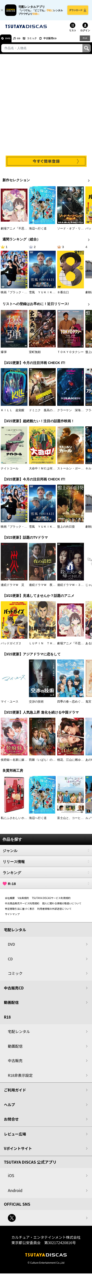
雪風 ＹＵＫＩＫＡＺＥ (45, 294)
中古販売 (15, 1063)
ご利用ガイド (15, 1092)
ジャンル (46, 853)
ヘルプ (9, 1107)
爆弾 (4, 354)
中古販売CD (60, 40)
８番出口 (63, 294)
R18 (84, 40)
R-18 (46, 886)
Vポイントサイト (18, 1151)
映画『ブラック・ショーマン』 (21, 294)
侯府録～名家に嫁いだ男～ (18, 762)
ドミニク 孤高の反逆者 (45, 412)
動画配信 (11, 1005)
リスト (72, 33)
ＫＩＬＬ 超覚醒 (12, 412)
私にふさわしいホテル (15, 820)
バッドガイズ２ (11, 645)
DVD (9, 40)
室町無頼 (35, 354)
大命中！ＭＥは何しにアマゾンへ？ (52, 471)
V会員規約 (23, 900)
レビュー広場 (15, 1136)
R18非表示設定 (20, 1077)
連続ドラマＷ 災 (12, 587)
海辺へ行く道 (38, 231)
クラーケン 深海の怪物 (73, 412)
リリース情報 (46, 864)
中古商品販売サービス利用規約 (22, 906)
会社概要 (10, 900)
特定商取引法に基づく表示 (19, 911)
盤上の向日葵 (66, 529)
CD (23, 40)
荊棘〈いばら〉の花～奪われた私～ (52, 762)
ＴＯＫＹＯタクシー (70, 354)
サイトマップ (12, 916)
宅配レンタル (19, 1034)
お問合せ (11, 1121)
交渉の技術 (36, 704)
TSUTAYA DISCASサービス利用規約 (51, 900)
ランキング (46, 875)
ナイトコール (9, 471)
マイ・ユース (9, 704)
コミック (38, 40)
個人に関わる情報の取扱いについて (61, 906)
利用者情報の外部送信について (54, 911)
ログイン (85, 33)
